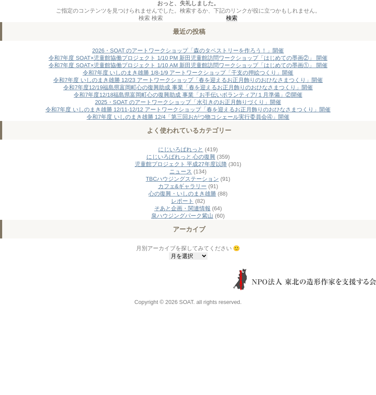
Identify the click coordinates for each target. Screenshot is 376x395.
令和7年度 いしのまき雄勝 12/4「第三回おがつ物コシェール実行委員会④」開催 (188, 117)
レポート (182, 201)
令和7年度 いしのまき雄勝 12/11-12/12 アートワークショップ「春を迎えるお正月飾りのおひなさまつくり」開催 (188, 109)
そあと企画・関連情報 (182, 208)
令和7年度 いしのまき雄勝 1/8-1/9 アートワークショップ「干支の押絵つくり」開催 (188, 72)
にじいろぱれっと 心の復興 (181, 156)
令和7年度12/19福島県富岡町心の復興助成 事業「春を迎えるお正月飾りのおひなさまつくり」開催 (188, 87)
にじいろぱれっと (180, 149)
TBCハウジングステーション (182, 179)
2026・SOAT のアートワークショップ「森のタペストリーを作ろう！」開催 (188, 50)
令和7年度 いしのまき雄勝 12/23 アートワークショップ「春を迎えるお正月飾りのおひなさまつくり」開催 (188, 80)
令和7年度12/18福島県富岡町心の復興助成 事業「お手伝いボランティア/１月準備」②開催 (188, 94)
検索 (144, 18)
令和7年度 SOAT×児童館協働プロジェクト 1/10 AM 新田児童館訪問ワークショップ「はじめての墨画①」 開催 (188, 65)
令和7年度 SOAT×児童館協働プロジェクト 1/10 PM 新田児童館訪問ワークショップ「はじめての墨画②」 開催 (188, 58)
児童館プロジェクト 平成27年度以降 (181, 164)
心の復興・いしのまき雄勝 (182, 193)
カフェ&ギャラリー (182, 186)
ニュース (180, 171)
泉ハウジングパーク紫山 (182, 215)
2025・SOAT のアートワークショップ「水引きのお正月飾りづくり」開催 (188, 102)
